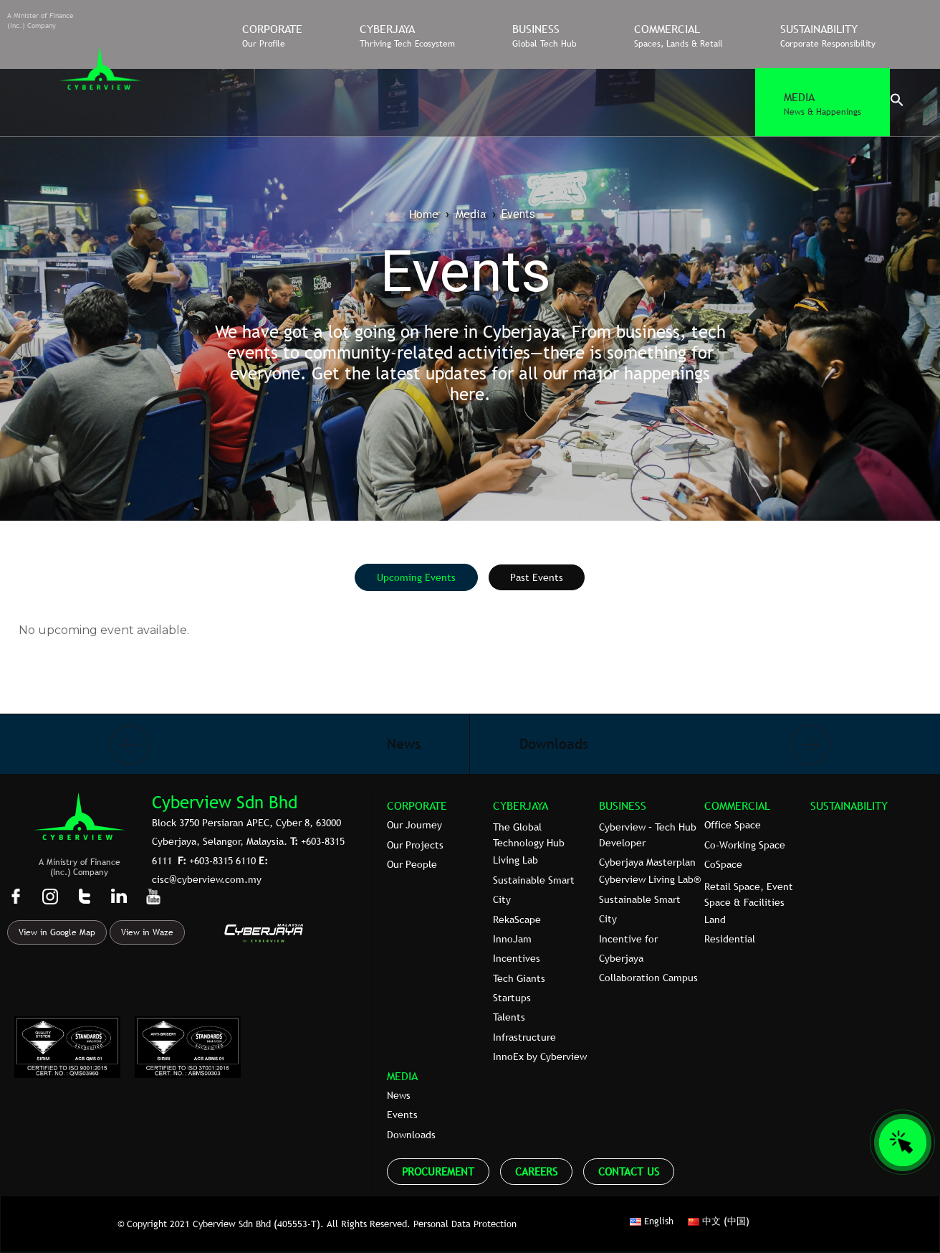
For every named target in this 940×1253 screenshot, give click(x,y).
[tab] (416, 577)
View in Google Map (57, 932)
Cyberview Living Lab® (650, 879)
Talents (509, 1017)
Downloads (411, 1134)
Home (423, 214)
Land (715, 919)
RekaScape (517, 919)
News (399, 1095)
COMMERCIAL (737, 805)
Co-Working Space (744, 844)
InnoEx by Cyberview (540, 1056)
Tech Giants (519, 978)
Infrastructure (524, 1037)
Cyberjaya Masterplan (647, 862)
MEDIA (402, 1076)
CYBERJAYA (520, 805)
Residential (729, 938)
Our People (412, 864)
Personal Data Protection (465, 1223)
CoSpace (723, 864)
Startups (512, 997)
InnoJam (512, 938)
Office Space (732, 824)
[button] (897, 103)
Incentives (516, 958)
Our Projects (415, 844)
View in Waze (147, 932)
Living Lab (515, 860)
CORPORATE (417, 805)
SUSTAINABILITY (849, 805)
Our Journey (414, 824)
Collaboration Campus (648, 977)
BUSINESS (622, 805)
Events (402, 1114)
